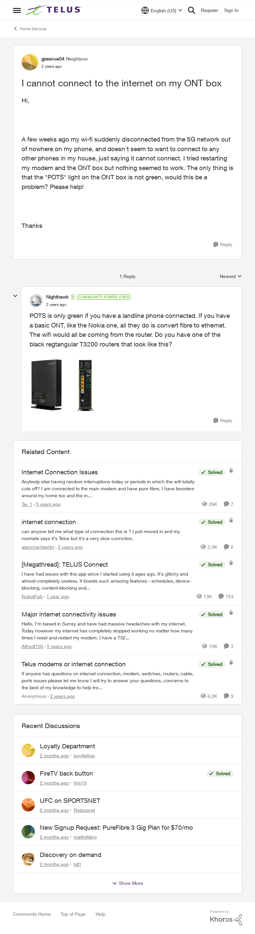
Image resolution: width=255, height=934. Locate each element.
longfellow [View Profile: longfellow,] (84, 755)
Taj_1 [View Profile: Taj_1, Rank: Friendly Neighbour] (27, 504)
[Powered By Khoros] (226, 918)
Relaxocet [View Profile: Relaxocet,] (84, 809)
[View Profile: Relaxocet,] (28, 804)
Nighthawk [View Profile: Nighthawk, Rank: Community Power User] (57, 297)
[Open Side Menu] (17, 10)
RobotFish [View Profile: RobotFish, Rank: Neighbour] (32, 596)
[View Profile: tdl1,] (28, 859)
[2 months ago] (54, 755)
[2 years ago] (61, 695)
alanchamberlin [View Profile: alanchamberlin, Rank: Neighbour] (38, 546)
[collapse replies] (15, 296)
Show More (127, 883)
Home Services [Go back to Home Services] (29, 28)
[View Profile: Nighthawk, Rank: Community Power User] (36, 300)
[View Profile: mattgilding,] (28, 831)
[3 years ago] (69, 546)
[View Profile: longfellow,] (28, 750)
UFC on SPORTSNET (70, 800)
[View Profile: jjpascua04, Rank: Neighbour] (30, 62)
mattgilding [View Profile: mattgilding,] (85, 837)
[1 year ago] (56, 596)
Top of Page (73, 914)
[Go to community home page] (54, 10)
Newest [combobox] (231, 276)
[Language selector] (161, 10)
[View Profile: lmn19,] (28, 777)
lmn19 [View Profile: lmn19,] (80, 783)
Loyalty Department (67, 746)
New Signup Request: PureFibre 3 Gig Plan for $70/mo (116, 827)
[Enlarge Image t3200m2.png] (63, 385)
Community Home (32, 914)
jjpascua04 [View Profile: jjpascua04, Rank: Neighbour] (53, 58)
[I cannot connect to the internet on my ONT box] (56, 305)
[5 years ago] (47, 504)
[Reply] (222, 244)
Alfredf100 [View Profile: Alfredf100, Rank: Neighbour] (32, 646)
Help (100, 914)
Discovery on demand (70, 854)
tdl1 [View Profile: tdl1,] (77, 864)
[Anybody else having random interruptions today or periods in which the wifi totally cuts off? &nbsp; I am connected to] (108, 488)
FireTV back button (66, 773)
